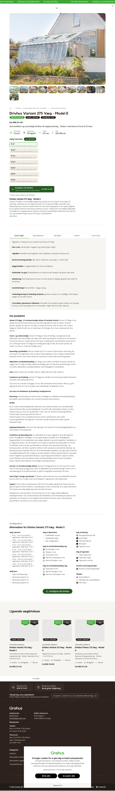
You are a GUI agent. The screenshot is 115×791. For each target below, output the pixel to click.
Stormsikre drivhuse (58, 108)
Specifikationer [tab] (38, 236)
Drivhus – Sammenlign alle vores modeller (31, 108)
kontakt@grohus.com (18, 718)
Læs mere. (13, 216)
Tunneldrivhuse (16, 764)
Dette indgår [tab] (19, 236)
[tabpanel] (57, 274)
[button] (3, 6)
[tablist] (57, 235)
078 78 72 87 (14, 716)
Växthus (13, 753)
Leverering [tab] (96, 236)
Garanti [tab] (76, 236)
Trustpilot (36, 679)
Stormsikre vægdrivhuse (20, 761)
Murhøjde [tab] (57, 236)
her (68, 384)
